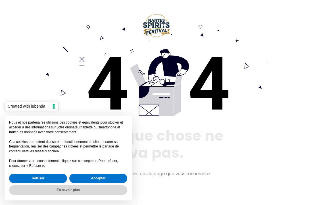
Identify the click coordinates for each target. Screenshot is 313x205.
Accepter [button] (98, 178)
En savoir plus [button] (68, 190)
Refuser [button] (38, 178)
